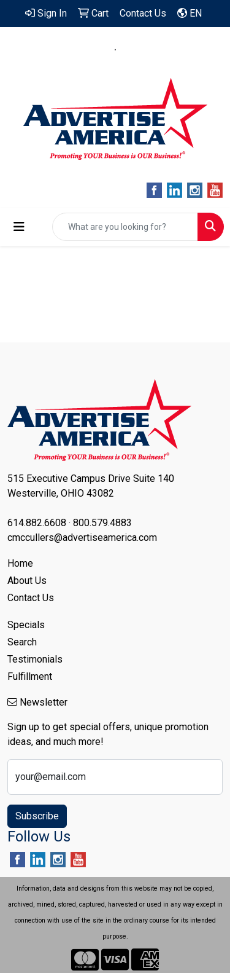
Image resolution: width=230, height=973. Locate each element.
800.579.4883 (156, 49)
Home (20, 563)
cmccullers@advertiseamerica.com (115, 64)
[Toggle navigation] (19, 226)
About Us (27, 580)
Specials (26, 625)
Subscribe (37, 816)
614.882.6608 (75, 49)
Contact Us (30, 598)
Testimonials (35, 659)
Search (22, 642)
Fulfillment (29, 676)
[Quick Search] (125, 227)
